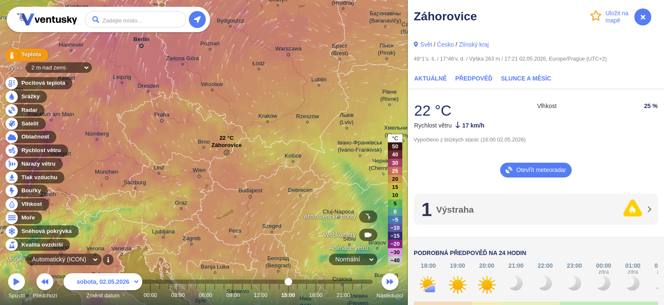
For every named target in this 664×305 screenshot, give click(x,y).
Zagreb (192, 239)
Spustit (16, 287)
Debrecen (300, 191)
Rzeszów (307, 117)
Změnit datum (103, 287)
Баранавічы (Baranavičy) (385, 18)
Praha (161, 116)
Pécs (235, 231)
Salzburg (135, 183)
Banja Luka (215, 267)
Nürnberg (97, 134)
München (106, 173)
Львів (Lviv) (347, 120)
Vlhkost (26, 204)
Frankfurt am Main (51, 115)
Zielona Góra (182, 59)
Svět (426, 44)
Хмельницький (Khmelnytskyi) (403, 133)
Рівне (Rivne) (389, 97)
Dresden (148, 87)
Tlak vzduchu (34, 178)
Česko (445, 44)
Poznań (210, 44)
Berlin (141, 41)
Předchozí (45, 287)
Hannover (71, 46)
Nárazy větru (33, 164)
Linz (159, 168)
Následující (389, 287)
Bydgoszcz (230, 21)
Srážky (25, 97)
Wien (199, 171)
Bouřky (26, 191)
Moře (23, 218)
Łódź (258, 64)
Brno (204, 143)
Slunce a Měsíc (526, 78)
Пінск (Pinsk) (387, 50)
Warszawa (288, 50)
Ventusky (46, 19)
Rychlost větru (36, 150)
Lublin (318, 80)
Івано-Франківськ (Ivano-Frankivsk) (360, 147)
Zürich (48, 195)
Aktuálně (430, 78)
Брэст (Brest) (339, 51)
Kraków (267, 117)
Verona (95, 249)
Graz (181, 204)
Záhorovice (226, 147)
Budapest (250, 192)
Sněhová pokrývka (41, 231)
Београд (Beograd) (278, 263)
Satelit (25, 124)
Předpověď (473, 78)
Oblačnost (30, 137)
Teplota (26, 55)
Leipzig (122, 78)
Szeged (272, 227)
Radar (24, 110)
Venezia (121, 249)
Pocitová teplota (38, 83)
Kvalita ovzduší (37, 245)
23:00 (361, 295)
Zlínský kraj (474, 44)
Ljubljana (163, 232)
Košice (293, 156)
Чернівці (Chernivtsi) (383, 166)
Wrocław (212, 85)
